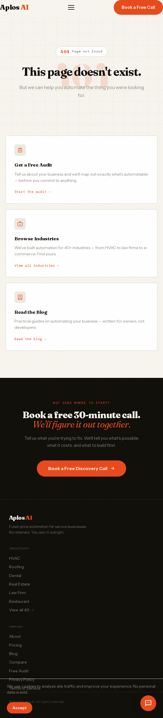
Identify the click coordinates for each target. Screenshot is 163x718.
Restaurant (19, 601)
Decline (48, 707)
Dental (15, 575)
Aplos (14, 7)
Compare (18, 662)
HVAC (14, 558)
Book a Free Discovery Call (81, 468)
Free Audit (19, 670)
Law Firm (17, 592)
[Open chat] (148, 703)
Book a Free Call (138, 7)
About (15, 636)
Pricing (15, 645)
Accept (19, 707)
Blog (13, 653)
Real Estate (19, 584)
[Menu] (71, 7)
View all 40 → (21, 609)
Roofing (16, 566)
